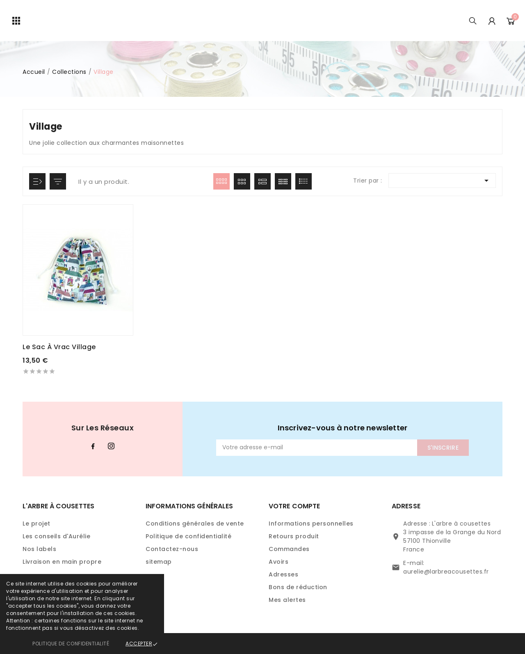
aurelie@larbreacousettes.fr (446, 571)
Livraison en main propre (62, 562)
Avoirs (278, 562)
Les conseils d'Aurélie (56, 536)
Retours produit (294, 536)
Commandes (289, 549)
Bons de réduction (298, 587)
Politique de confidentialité (70, 643)
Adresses (283, 574)
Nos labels (39, 549)
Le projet (36, 523)
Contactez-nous (172, 549)
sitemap (159, 562)
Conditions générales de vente (195, 523)
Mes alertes (287, 600)
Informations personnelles (311, 523)
